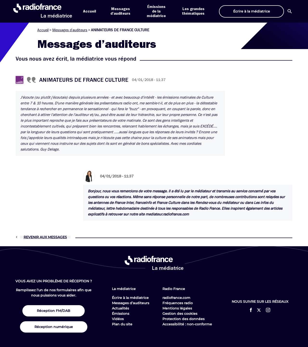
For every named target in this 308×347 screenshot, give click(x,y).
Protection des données (183, 319)
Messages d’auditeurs (69, 30)
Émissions (120, 313)
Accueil (89, 11)
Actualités (120, 308)
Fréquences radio (177, 303)
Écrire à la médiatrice (130, 298)
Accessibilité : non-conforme (187, 324)
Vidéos (118, 319)
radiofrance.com (176, 298)
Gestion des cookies (179, 313)
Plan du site (122, 324)
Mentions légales (177, 308)
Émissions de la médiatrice (156, 11)
